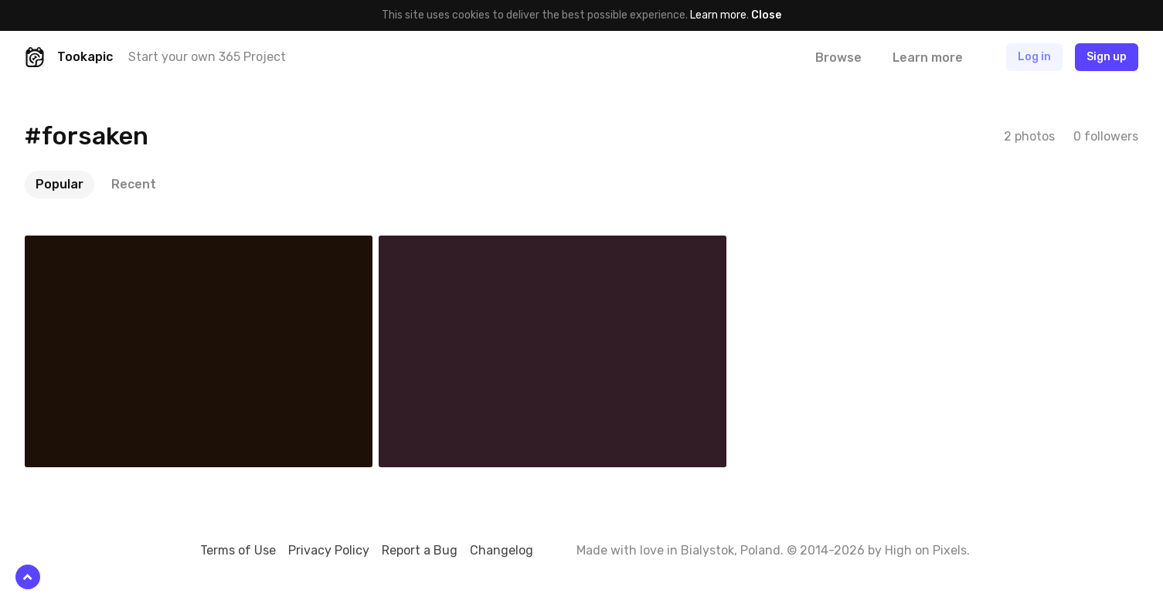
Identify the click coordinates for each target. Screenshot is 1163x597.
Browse (838, 57)
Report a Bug (419, 550)
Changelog (501, 550)
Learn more (718, 15)
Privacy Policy (328, 550)
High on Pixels (926, 550)
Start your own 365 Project (207, 56)
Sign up (1106, 56)
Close (766, 15)
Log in (1034, 56)
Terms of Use (238, 550)
